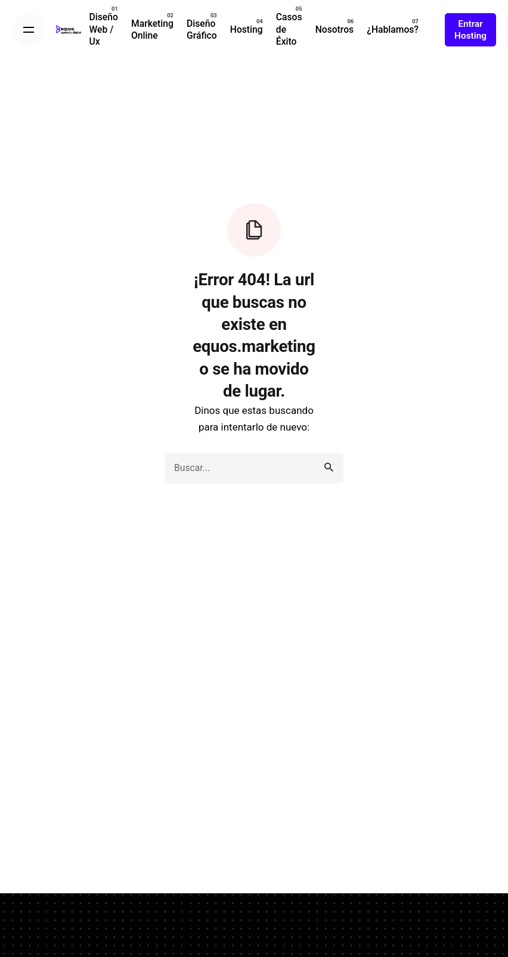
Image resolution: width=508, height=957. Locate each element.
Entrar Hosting (470, 29)
